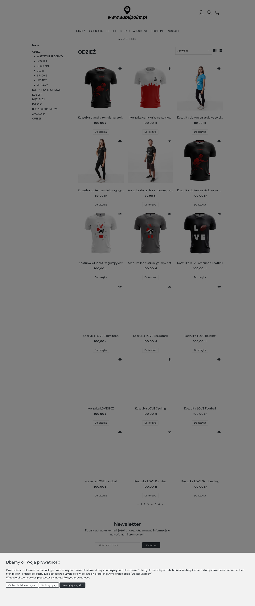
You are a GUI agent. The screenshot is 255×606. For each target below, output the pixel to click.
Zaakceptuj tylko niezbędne (22, 585)
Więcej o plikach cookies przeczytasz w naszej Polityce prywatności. (48, 577)
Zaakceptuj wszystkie (72, 585)
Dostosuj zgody (49, 585)
